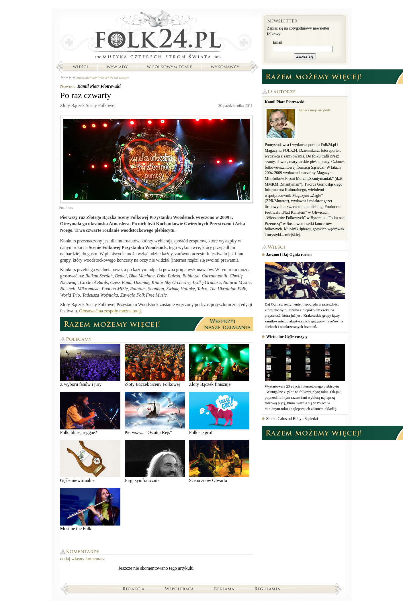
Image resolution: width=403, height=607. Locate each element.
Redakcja (134, 588)
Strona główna (156, 36)
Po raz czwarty (119, 77)
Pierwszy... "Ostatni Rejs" (155, 413)
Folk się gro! (219, 413)
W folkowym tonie (169, 67)
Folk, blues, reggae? (90, 413)
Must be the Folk (90, 509)
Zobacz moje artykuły (315, 110)
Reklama (224, 588)
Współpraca (179, 588)
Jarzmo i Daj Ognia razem (289, 254)
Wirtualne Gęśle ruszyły (287, 336)
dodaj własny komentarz (82, 558)
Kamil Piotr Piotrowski (99, 86)
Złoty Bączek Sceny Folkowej (155, 365)
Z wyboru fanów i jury (90, 365)
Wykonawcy (225, 67)
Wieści (80, 67)
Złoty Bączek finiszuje (219, 365)
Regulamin (268, 588)
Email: (278, 42)
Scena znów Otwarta (219, 461)
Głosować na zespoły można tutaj (110, 310)
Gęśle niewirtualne (90, 461)
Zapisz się (305, 56)
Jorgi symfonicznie (155, 461)
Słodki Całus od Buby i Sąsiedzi (292, 419)
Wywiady (117, 67)
